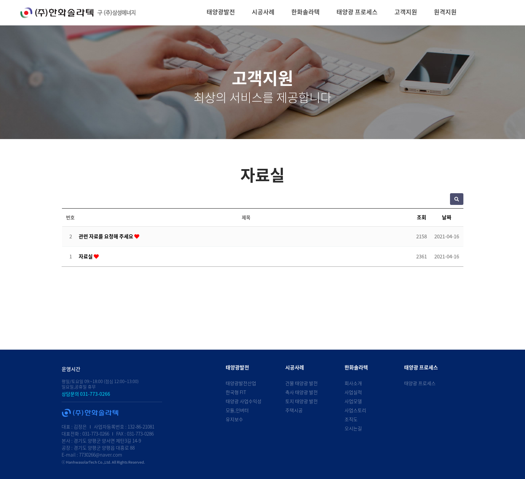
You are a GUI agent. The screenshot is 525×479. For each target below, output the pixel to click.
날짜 (446, 217)
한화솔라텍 (305, 12)
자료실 (86, 256)
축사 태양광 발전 (301, 392)
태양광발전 (221, 12)
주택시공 (294, 410)
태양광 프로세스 (357, 12)
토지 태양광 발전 (301, 401)
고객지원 (405, 12)
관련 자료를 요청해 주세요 (106, 236)
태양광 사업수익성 (243, 401)
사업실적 (353, 392)
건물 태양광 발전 (301, 383)
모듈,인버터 (237, 410)
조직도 (351, 419)
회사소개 (353, 383)
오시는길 (353, 428)
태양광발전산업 (241, 383)
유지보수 (234, 419)
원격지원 (445, 12)
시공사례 (263, 12)
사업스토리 (355, 410)
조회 (421, 217)
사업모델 (353, 401)
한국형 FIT (236, 392)
